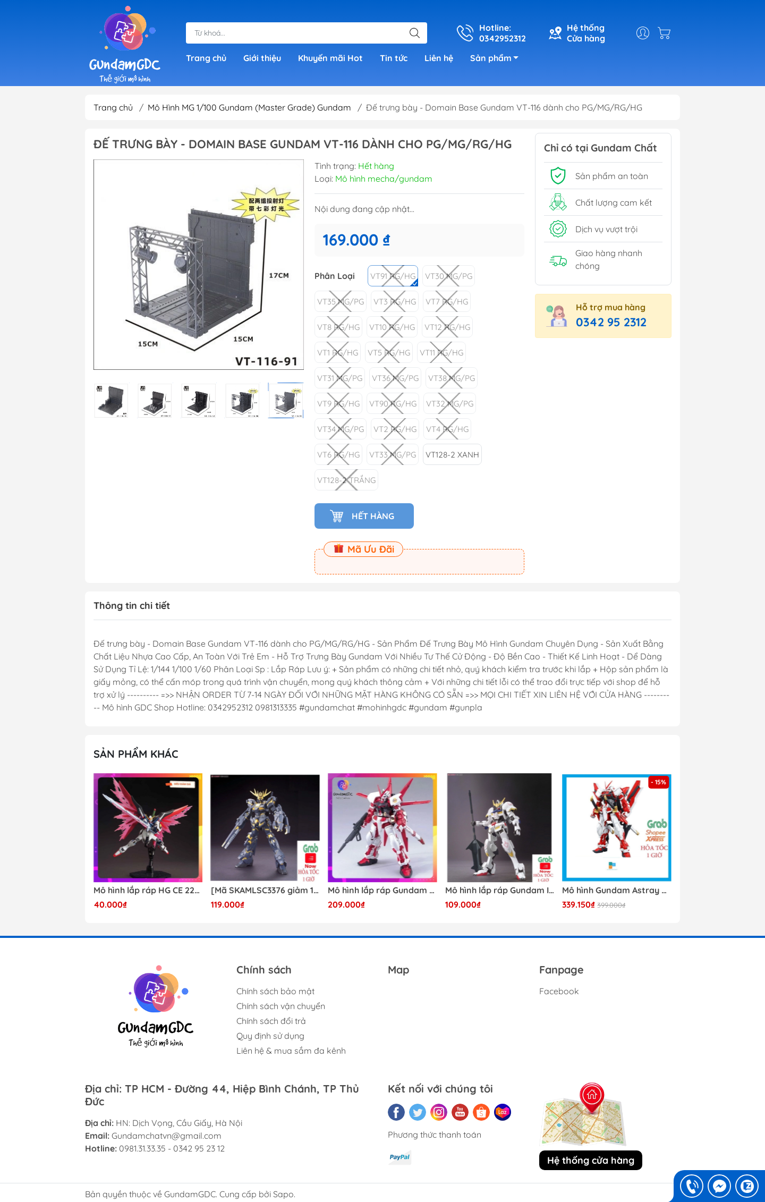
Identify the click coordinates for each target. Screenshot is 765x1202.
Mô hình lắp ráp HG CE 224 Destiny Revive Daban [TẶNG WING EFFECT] (148, 890)
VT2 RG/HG (394, 429)
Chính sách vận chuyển (280, 1006)
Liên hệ (438, 58)
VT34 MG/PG (340, 429)
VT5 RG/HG (389, 353)
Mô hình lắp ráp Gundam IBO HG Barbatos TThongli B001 (500, 890)
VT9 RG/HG (338, 404)
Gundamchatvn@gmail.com (167, 1135)
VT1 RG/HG (337, 353)
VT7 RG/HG (447, 302)
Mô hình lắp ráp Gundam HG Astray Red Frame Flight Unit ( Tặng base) (382, 890)
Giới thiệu (262, 58)
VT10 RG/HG (392, 327)
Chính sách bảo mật (275, 991)
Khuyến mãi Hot (330, 58)
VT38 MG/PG (451, 378)
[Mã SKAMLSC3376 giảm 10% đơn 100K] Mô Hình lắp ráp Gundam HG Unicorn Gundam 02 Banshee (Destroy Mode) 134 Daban (265, 890)
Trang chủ (206, 58)
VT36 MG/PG (395, 378)
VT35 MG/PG (340, 302)
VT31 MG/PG (339, 378)
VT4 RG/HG (447, 429)
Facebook (559, 991)
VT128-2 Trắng (346, 480)
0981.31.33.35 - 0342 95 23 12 (172, 1148)
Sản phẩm (497, 59)
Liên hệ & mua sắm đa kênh (291, 1050)
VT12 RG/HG (447, 327)
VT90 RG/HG (392, 404)
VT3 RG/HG (394, 302)
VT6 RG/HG (338, 455)
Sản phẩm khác (136, 753)
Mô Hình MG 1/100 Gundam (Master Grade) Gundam (249, 107)
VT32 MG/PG (449, 404)
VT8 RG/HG (338, 327)
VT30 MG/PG (448, 276)
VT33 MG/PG (392, 455)
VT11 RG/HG (441, 353)
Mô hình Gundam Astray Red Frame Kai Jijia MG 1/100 (617, 890)
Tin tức (393, 58)
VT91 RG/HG (392, 276)
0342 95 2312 (611, 322)
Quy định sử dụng (270, 1035)
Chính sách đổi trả (271, 1020)
